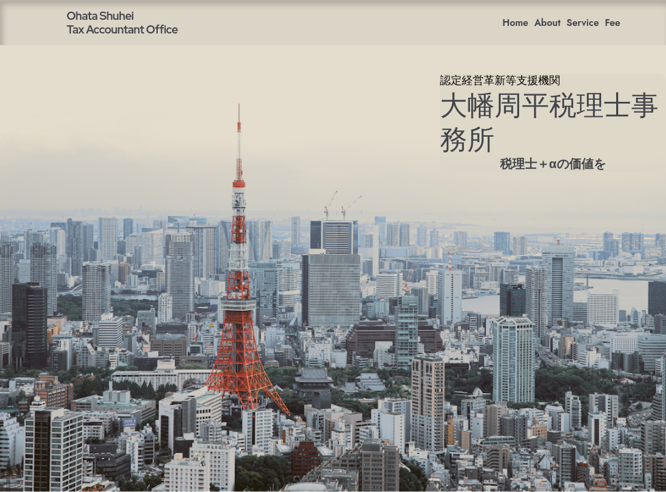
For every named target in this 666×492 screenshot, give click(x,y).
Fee (613, 22)
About (547, 22)
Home (516, 22)
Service (582, 22)
